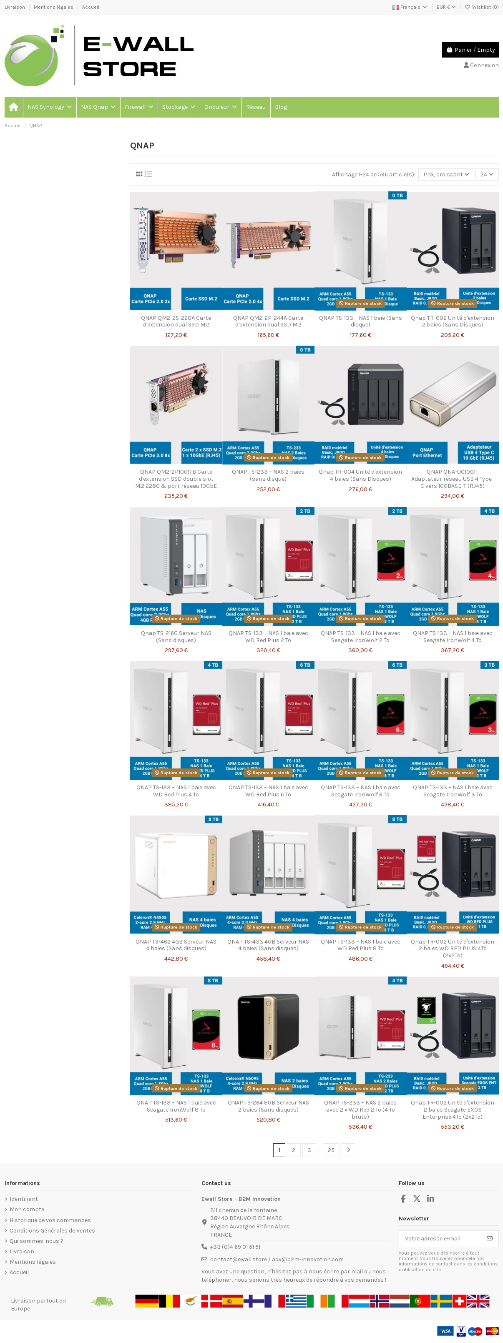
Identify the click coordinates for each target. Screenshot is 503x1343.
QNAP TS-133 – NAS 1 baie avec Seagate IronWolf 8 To (176, 1106)
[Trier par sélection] (446, 174)
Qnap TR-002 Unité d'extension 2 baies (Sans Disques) (452, 321)
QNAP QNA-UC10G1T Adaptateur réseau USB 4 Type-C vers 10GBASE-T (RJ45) (452, 479)
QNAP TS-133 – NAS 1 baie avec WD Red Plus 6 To (268, 791)
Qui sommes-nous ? (36, 1241)
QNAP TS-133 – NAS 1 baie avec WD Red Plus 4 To (176, 791)
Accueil (90, 7)
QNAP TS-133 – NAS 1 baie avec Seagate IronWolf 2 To (360, 637)
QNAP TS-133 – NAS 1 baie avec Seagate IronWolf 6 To (360, 791)
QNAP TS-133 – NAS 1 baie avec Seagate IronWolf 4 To (453, 637)
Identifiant (24, 1198)
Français (410, 7)
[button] (49, 107)
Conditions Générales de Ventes (52, 1230)
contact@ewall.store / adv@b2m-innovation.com (277, 1259)
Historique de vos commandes (50, 1220)
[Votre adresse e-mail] (440, 1239)
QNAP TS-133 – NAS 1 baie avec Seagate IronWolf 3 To (453, 791)
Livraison (15, 7)
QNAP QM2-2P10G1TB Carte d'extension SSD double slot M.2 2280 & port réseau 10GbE (176, 479)
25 (331, 1150)
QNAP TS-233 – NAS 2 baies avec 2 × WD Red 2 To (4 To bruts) (360, 1109)
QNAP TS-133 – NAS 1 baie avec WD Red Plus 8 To (360, 945)
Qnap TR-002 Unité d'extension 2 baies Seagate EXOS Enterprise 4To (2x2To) (452, 1109)
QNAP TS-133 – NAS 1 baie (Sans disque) (360, 321)
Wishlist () (482, 7)
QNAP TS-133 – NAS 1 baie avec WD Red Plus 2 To (268, 637)
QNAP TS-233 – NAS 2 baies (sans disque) (268, 475)
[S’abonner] (489, 1239)
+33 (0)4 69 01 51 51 (235, 1246)
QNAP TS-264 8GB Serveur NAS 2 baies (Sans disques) (268, 1106)
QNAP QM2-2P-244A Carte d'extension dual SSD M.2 (268, 321)
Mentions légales (54, 7)
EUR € (446, 7)
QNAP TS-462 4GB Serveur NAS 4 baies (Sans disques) (176, 945)
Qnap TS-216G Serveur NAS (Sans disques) (176, 637)
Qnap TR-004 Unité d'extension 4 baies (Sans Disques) (360, 475)
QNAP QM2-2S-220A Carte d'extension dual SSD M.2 (176, 321)
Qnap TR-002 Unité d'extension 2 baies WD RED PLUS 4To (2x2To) (452, 948)
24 (486, 174)
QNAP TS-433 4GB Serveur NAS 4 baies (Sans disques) (268, 945)
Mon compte (27, 1209)
